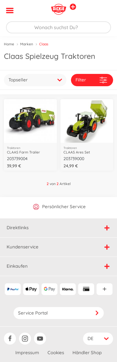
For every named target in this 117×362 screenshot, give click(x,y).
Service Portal (58, 313)
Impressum (27, 352)
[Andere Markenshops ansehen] (73, 7)
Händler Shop (87, 352)
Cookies (56, 352)
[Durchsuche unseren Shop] (58, 27)
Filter (91, 80)
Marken (26, 44)
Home (9, 44)
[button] (104, 11)
